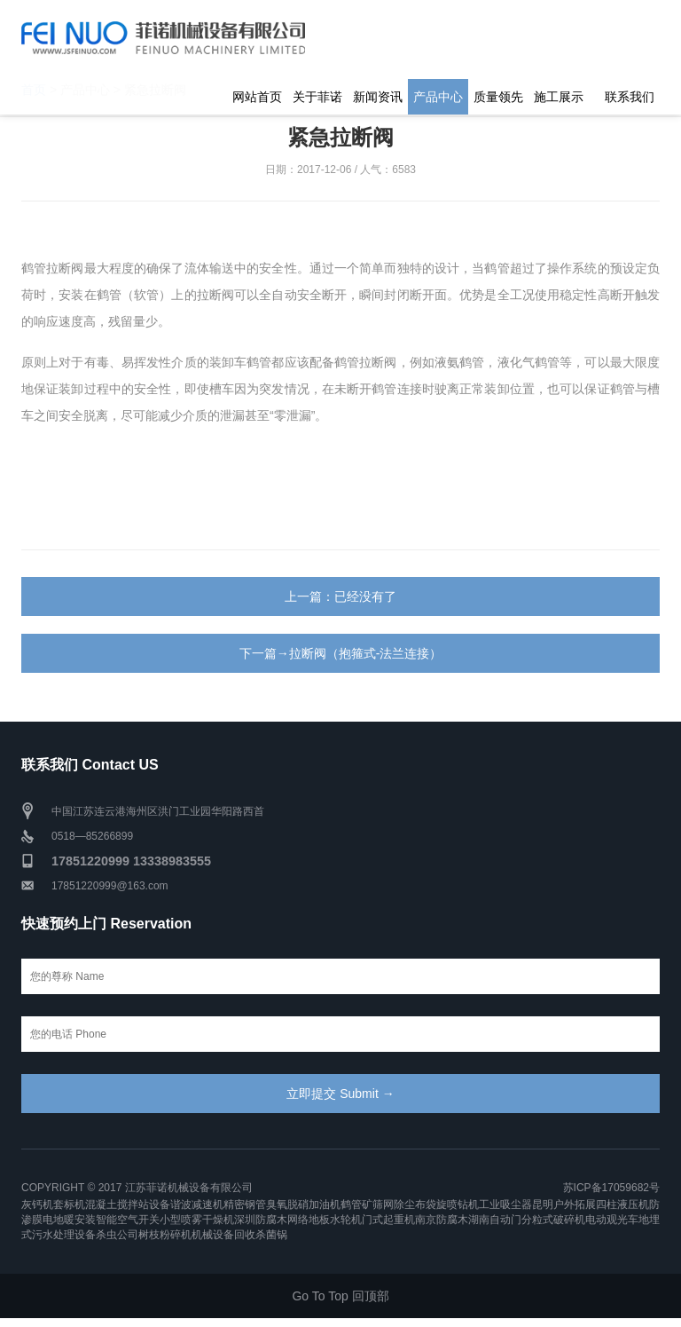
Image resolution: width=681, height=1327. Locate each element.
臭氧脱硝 (287, 1204)
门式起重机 (388, 1219)
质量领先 (498, 97)
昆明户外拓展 (564, 1204)
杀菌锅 (271, 1234)
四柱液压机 (622, 1204)
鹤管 (351, 1204)
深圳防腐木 (260, 1219)
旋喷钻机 (457, 1204)
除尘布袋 (415, 1204)
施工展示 (558, 97)
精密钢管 (244, 1204)
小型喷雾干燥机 (197, 1219)
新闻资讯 (378, 97)
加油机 (324, 1204)
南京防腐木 (441, 1219)
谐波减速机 (196, 1204)
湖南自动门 (494, 1219)
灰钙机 (37, 1204)
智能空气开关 (128, 1219)
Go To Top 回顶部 (340, 1296)
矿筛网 (378, 1204)
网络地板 (308, 1219)
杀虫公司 (117, 1234)
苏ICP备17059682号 (611, 1187)
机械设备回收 (223, 1234)
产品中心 (438, 97)
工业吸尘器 (505, 1204)
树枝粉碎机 (165, 1234)
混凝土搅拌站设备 (127, 1204)
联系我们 (629, 97)
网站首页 (257, 97)
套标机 (69, 1204)
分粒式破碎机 (553, 1219)
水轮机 (346, 1219)
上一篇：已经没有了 (340, 596)
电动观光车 (611, 1219)
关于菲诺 (317, 97)
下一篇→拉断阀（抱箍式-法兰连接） (340, 653)
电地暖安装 (69, 1219)
